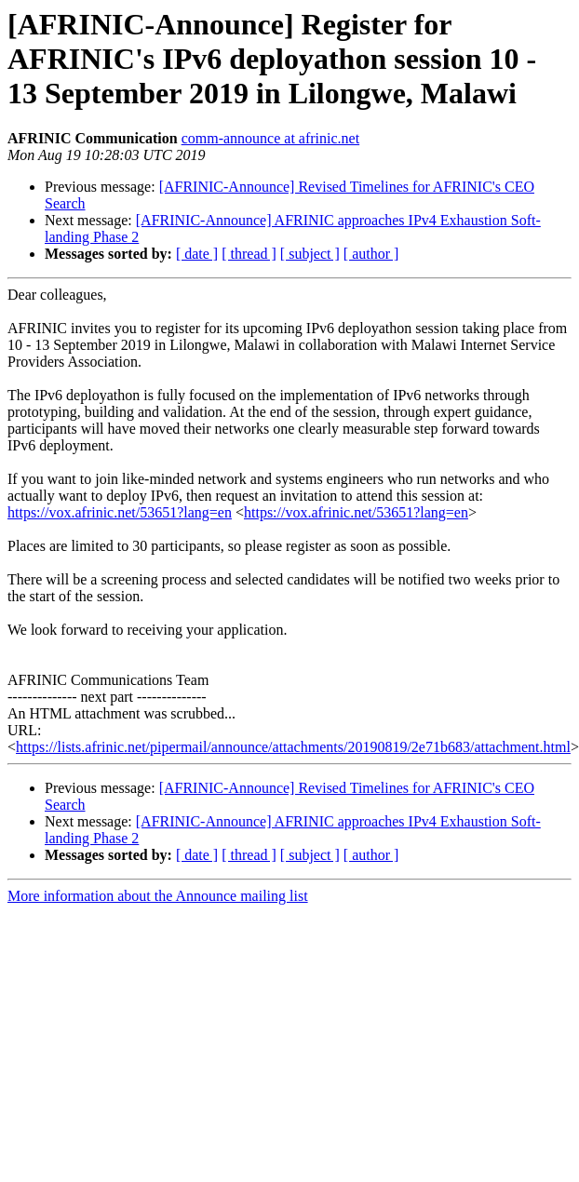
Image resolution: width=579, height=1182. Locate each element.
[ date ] (197, 254)
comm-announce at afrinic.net (270, 138)
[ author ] (371, 254)
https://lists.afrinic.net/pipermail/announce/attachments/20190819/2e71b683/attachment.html (293, 747)
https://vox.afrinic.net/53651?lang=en (119, 512)
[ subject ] (310, 254)
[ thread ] (249, 254)
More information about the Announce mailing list (157, 896)
